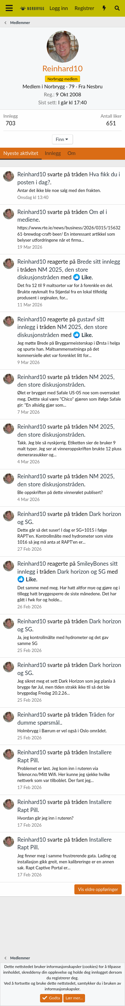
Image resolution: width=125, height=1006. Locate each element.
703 (11, 123)
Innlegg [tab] (53, 153)
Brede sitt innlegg (98, 261)
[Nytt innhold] (103, 8)
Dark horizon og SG (81, 571)
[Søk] (117, 8)
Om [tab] (71, 153)
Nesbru (95, 86)
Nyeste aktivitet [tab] (20, 153)
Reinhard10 (31, 174)
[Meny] (9, 8)
